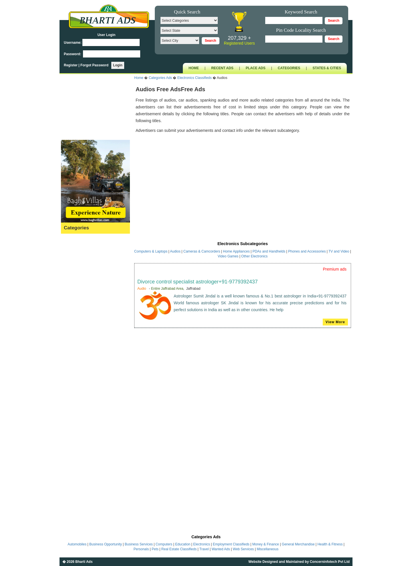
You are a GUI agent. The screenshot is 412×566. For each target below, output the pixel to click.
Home (138, 78)
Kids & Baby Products (81, 353)
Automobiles (73, 247)
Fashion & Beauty (78, 318)
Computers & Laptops (151, 251)
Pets (66, 389)
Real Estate (72, 398)
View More (335, 322)
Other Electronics (254, 256)
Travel (67, 407)
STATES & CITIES (326, 68)
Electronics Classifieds (194, 78)
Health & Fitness (77, 336)
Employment (73, 300)
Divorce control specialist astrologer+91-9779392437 (197, 282)
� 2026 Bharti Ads (77, 562)
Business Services (78, 265)
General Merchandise (81, 327)
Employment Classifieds (231, 544)
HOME (194, 68)
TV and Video (339, 251)
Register (71, 65)
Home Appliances (236, 251)
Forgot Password (94, 65)
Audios (175, 251)
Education (71, 282)
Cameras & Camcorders (201, 251)
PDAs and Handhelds (269, 251)
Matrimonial (72, 371)
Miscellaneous (75, 434)
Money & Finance (78, 362)
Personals (71, 380)
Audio (141, 289)
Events (68, 309)
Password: (73, 54)
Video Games (228, 256)
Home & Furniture (78, 345)
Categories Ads (160, 78)
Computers (72, 273)
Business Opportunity (81, 255)
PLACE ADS (256, 68)
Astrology (70, 238)
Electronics (72, 291)
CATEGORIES (289, 68)
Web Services (74, 425)
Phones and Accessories (307, 251)
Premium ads (334, 269)
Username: (73, 43)
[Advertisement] (242, 181)
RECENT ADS (222, 68)
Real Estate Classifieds (179, 549)
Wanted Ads (73, 416)
